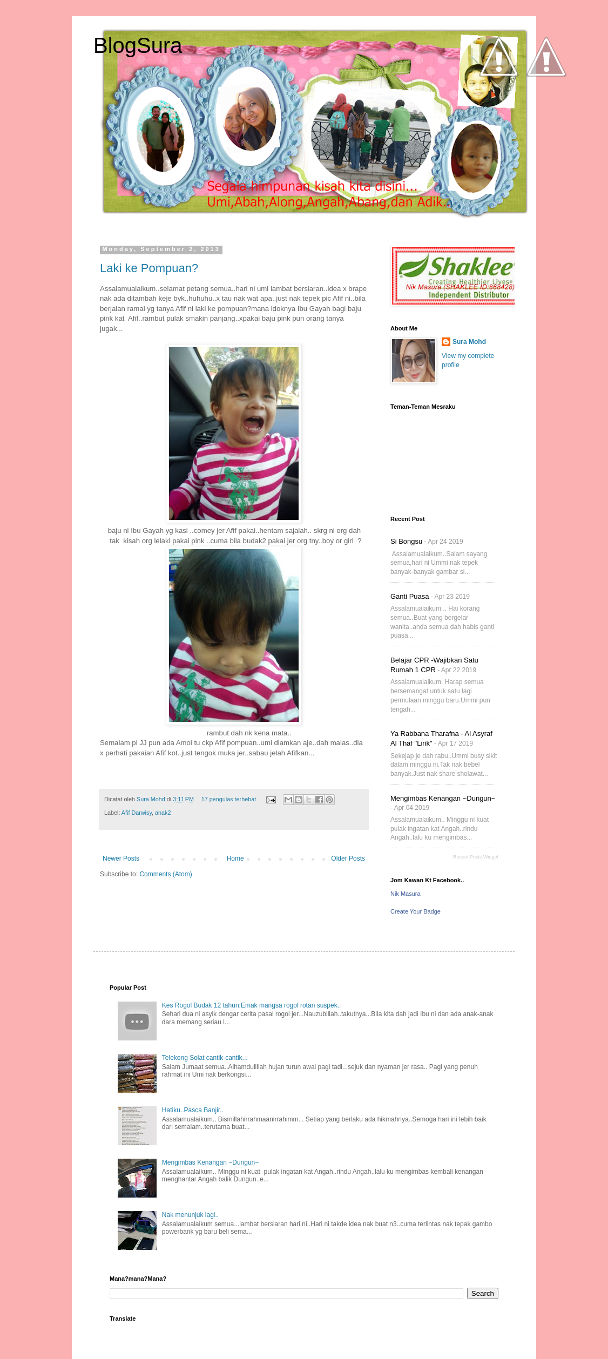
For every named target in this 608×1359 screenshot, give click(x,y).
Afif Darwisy (136, 812)
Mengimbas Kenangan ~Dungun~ (442, 798)
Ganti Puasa (409, 596)
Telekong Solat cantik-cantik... (205, 1057)
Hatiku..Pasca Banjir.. (193, 1110)
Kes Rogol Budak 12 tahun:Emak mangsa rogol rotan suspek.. (251, 1005)
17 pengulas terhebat (228, 799)
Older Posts (348, 858)
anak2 (163, 812)
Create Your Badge (415, 911)
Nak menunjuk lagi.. (190, 1215)
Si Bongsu (406, 541)
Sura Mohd (152, 799)
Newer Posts (121, 858)
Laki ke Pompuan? (149, 268)
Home (235, 858)
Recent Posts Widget (475, 857)
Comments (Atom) (165, 874)
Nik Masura (405, 893)
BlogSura (138, 45)
